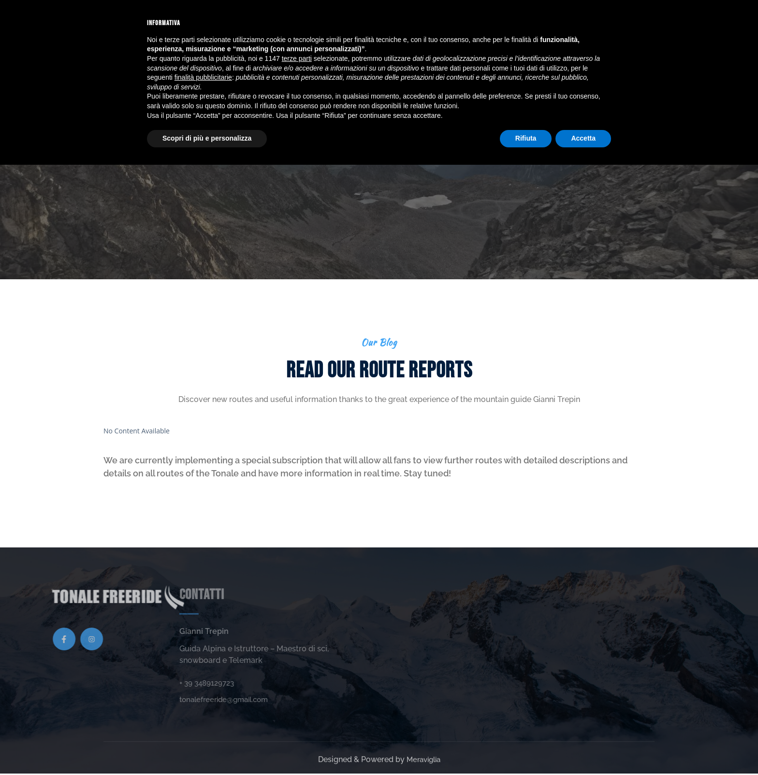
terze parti (297, 669)
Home (224, 21)
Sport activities (283, 21)
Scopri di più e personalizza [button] (206, 748)
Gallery (347, 21)
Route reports (404, 21)
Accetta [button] (583, 748)
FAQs (454, 21)
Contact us (496, 21)
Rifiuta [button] (526, 748)
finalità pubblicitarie (203, 687)
